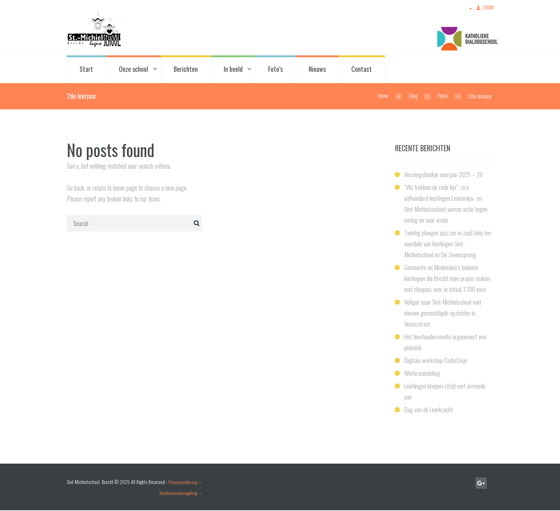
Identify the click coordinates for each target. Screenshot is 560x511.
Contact (361, 69)
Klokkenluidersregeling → (181, 493)
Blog (411, 96)
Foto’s (275, 69)
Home (380, 96)
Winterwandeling (422, 373)
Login (488, 8)
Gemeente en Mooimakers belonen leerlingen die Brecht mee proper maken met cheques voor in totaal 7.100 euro (447, 278)
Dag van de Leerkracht (429, 410)
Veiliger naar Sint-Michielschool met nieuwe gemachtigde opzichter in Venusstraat (443, 313)
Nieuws (317, 69)
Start (86, 69)
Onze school (133, 69)
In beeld (233, 69)
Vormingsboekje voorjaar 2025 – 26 (444, 174)
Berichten (186, 69)
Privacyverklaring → (186, 482)
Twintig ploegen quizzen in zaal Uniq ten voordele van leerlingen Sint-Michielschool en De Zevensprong (448, 244)
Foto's (442, 96)
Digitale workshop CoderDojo (436, 360)
